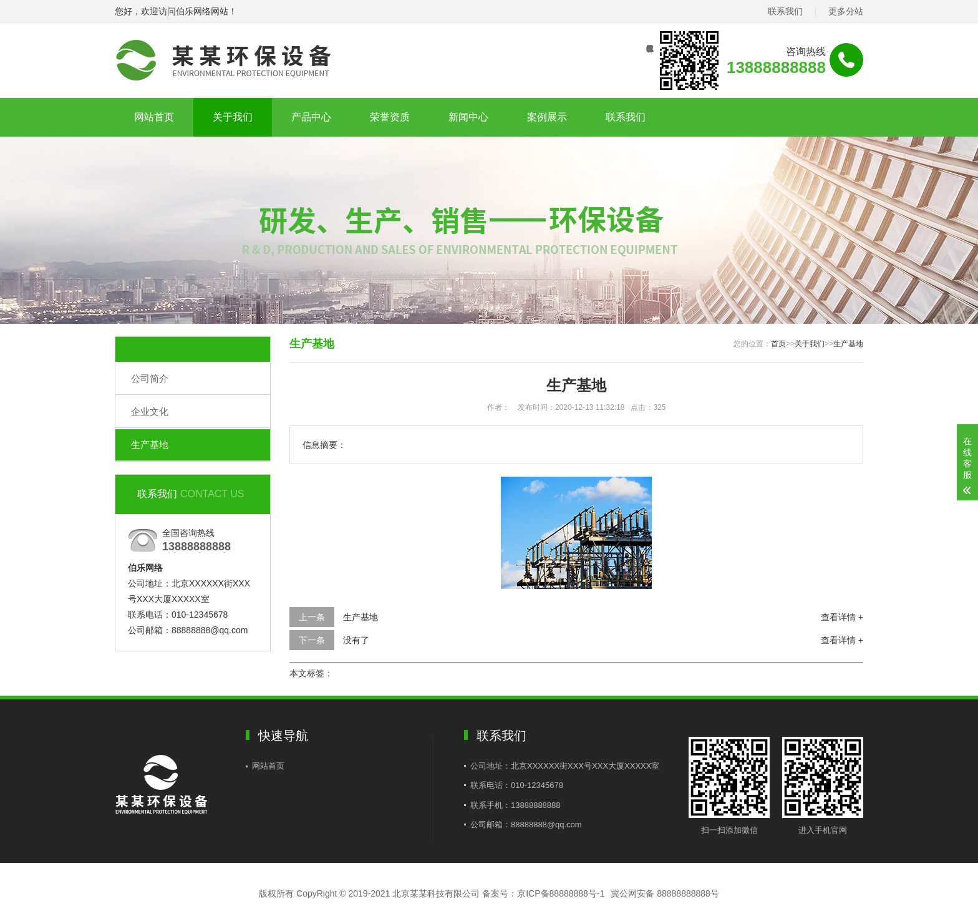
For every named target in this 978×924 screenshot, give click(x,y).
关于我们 (233, 117)
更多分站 (845, 11)
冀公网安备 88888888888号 (665, 893)
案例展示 (547, 117)
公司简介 (149, 378)
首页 (778, 343)
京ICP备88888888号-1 (560, 893)
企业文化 (149, 411)
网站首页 (154, 117)
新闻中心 (468, 117)
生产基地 (149, 444)
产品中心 (311, 117)
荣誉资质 (390, 117)
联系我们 (785, 11)
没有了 (356, 640)
